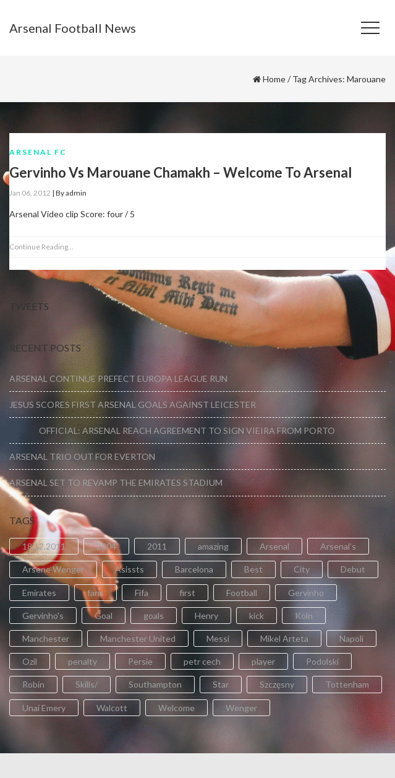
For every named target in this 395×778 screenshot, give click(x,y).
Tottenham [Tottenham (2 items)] (347, 684)
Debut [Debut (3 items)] (353, 569)
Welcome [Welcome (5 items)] (176, 707)
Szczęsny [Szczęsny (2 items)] (277, 684)
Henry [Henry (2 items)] (206, 615)
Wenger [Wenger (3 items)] (241, 707)
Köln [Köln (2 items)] (304, 615)
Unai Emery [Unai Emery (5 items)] (44, 707)
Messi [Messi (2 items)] (217, 638)
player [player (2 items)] (263, 661)
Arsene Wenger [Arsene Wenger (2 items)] (53, 569)
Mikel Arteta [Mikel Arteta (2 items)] (284, 638)
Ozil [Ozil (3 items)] (29, 661)
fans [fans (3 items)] (95, 592)
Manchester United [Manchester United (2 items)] (138, 638)
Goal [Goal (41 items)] (104, 615)
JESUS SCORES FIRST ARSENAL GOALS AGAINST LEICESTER (132, 404)
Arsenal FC (38, 152)
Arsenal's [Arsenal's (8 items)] (338, 546)
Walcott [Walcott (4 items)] (111, 707)
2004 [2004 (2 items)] (106, 546)
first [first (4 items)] (187, 592)
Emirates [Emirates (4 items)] (39, 592)
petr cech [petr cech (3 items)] (202, 661)
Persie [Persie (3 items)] (140, 661)
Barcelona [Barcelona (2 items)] (194, 569)
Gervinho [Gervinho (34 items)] (306, 592)
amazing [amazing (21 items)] (213, 546)
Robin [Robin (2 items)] (33, 684)
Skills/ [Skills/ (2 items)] (86, 684)
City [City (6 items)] (302, 569)
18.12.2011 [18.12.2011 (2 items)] (44, 546)
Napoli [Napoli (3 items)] (351, 638)
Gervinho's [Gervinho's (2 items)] (43, 615)
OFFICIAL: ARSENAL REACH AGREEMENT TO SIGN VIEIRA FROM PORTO (172, 430)
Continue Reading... (41, 246)
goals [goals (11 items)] (153, 615)
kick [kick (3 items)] (256, 615)
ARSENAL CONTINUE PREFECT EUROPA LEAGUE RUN (118, 378)
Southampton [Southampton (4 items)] (155, 684)
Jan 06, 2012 (30, 192)
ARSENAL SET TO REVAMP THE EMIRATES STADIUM (116, 482)
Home (274, 79)
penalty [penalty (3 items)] (82, 661)
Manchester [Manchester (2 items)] (45, 638)
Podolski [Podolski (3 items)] (322, 661)
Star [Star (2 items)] (221, 684)
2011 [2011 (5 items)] (157, 546)
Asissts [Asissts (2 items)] (129, 569)
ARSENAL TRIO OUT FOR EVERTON (82, 456)
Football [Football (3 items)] (241, 592)
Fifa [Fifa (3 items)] (141, 592)
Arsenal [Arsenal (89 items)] (274, 546)
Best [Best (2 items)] (253, 569)
